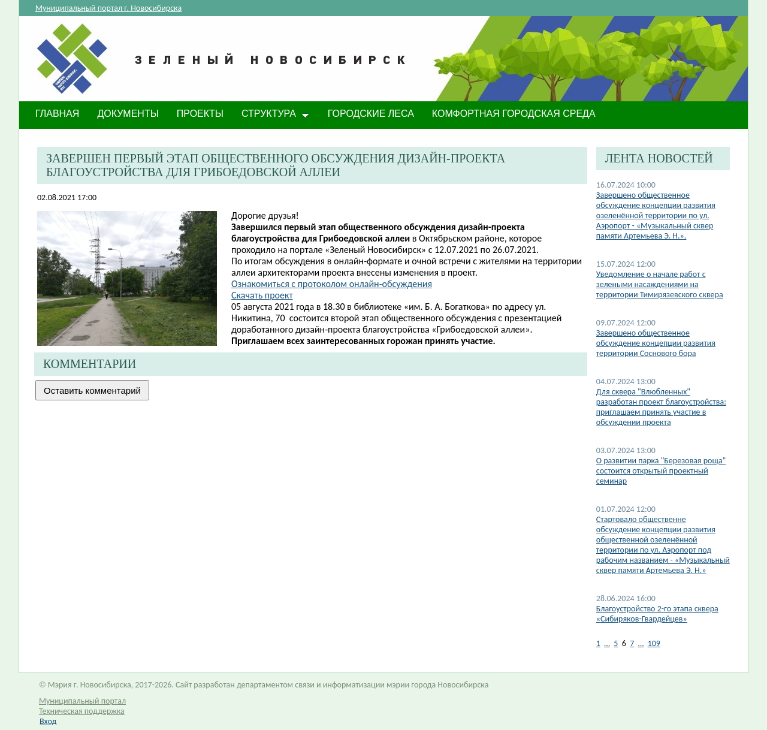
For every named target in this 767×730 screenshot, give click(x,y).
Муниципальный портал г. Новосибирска (108, 8)
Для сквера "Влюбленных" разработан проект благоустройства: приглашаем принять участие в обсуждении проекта (661, 407)
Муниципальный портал (82, 701)
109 (654, 643)
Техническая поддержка (82, 711)
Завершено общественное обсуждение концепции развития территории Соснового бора (655, 343)
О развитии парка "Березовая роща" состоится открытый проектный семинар (661, 471)
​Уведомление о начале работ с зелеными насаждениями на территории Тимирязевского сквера (659, 284)
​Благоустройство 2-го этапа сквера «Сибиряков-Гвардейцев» (657, 614)
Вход (48, 721)
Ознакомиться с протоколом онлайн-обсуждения (331, 283)
